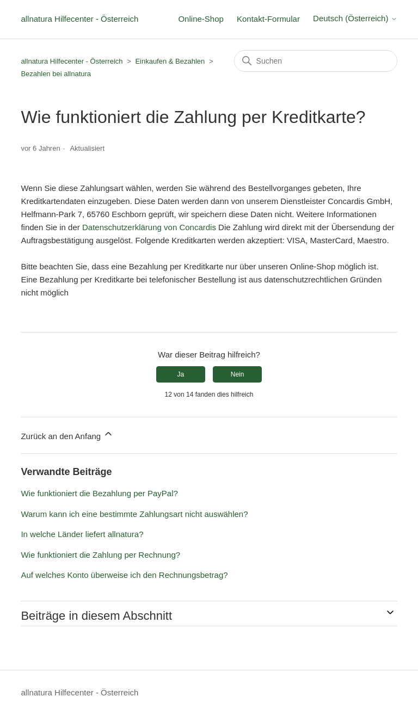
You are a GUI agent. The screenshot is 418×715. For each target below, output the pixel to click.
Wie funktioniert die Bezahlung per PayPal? (99, 493)
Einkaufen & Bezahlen (170, 61)
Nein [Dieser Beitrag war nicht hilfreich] (237, 374)
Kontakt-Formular (268, 18)
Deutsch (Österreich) (355, 18)
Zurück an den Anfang (67, 434)
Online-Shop (200, 18)
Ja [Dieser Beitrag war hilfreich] (181, 374)
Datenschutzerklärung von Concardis (149, 227)
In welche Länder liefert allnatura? (82, 534)
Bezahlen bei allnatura (56, 74)
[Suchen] (315, 61)
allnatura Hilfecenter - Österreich (79, 18)
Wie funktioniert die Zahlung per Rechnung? (100, 554)
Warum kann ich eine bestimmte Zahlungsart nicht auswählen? (134, 514)
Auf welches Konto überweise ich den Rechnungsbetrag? (124, 575)
